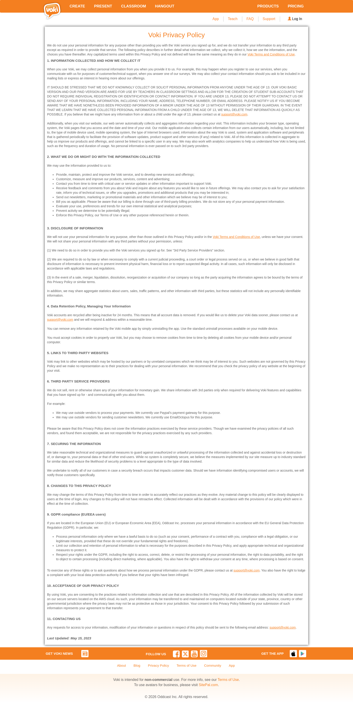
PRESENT (103, 6)
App (216, 19)
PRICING (296, 6)
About (121, 665)
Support (269, 19)
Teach (233, 19)
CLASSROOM (133, 6)
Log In (295, 19)
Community (212, 665)
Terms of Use (186, 665)
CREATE (77, 6)
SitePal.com (208, 685)
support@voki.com (234, 114)
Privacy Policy (158, 665)
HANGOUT (164, 6)
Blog (137, 665)
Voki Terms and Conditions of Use (271, 54)
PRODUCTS (268, 6)
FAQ (250, 19)
